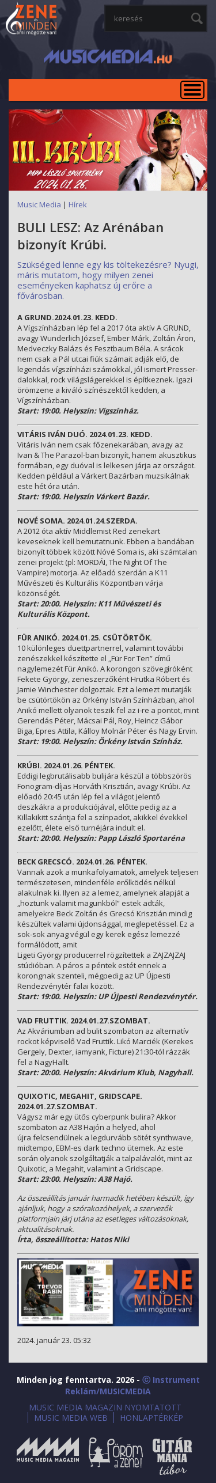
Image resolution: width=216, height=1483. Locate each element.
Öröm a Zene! (116, 1456)
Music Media (39, 204)
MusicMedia (32, 19)
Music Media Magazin (48, 1456)
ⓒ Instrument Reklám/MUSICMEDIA (132, 1385)
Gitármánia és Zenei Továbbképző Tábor (172, 1456)
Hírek (78, 204)
